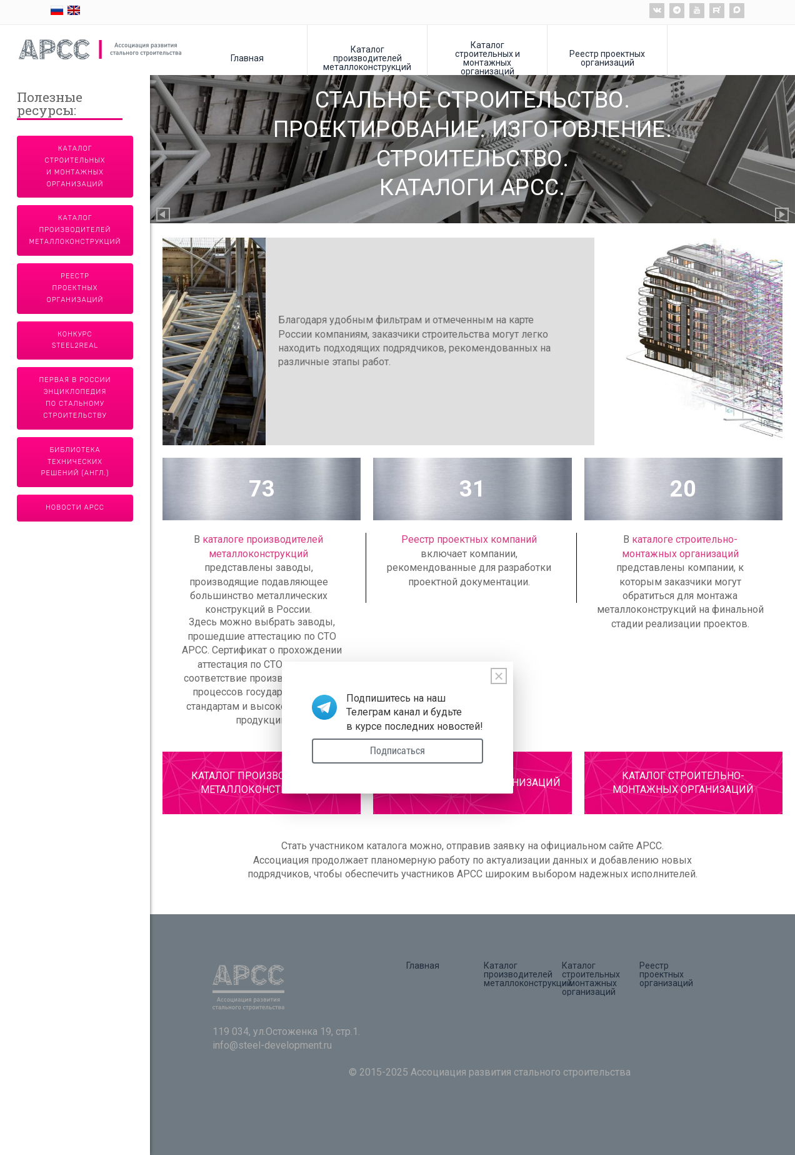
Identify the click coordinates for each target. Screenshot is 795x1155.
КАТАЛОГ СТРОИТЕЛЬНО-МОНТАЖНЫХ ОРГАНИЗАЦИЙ (683, 782)
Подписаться (397, 751)
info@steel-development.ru (272, 1045)
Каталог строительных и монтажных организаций (487, 58)
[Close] (499, 676)
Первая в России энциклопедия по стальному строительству (75, 398)
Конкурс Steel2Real (75, 340)
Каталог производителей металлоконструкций (367, 57)
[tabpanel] (472, 342)
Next (782, 215)
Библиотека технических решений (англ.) (75, 462)
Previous (164, 215)
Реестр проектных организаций (607, 58)
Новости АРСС (75, 507)
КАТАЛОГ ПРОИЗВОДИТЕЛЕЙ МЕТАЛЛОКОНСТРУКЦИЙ (261, 782)
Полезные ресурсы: (49, 105)
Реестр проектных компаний (469, 539)
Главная (247, 58)
